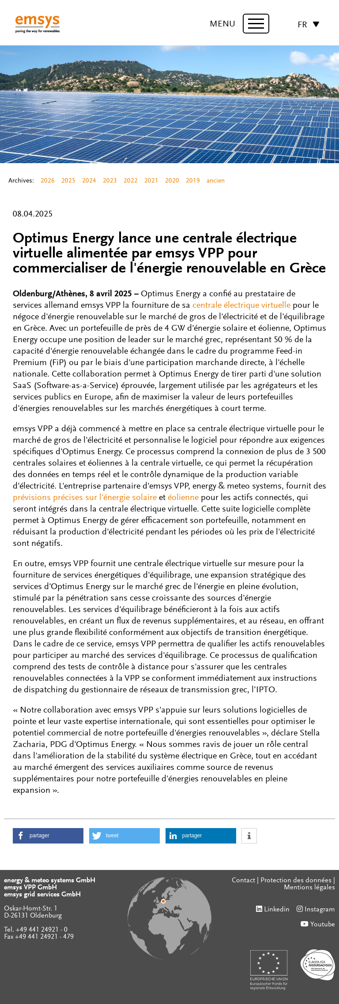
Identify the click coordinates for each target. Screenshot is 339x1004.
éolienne (184, 497)
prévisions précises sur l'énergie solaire (85, 497)
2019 (193, 181)
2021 (151, 181)
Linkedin (277, 909)
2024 (89, 181)
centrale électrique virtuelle (241, 305)
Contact (243, 880)
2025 (68, 181)
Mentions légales (309, 887)
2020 (172, 181)
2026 (48, 181)
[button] (48, 836)
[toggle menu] (256, 24)
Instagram (320, 909)
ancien (216, 181)
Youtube (322, 924)
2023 (110, 181)
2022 (131, 181)
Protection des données (295, 880)
